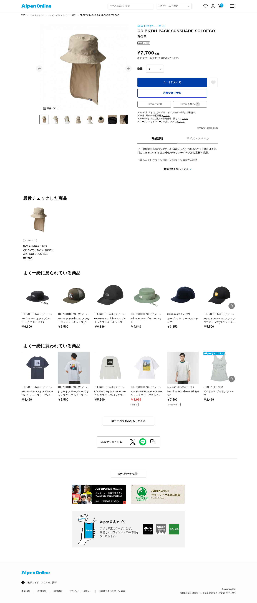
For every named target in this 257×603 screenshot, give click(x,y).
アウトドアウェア (36, 15)
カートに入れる (172, 82)
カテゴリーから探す (128, 473)
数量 (139, 68)
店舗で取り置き (172, 93)
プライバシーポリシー (80, 591)
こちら (166, 115)
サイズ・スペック (198, 138)
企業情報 (25, 591)
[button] (39, 68)
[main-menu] (232, 6)
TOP (23, 15)
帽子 (74, 15)
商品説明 (157, 138)
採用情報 (41, 591)
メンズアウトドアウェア (58, 15)
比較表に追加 (154, 104)
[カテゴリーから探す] (174, 6)
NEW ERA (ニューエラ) (151, 26)
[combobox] (131, 6)
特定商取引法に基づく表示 (112, 591)
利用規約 (58, 591)
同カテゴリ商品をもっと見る (128, 421)
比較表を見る (190, 104)
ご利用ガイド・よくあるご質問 (41, 582)
